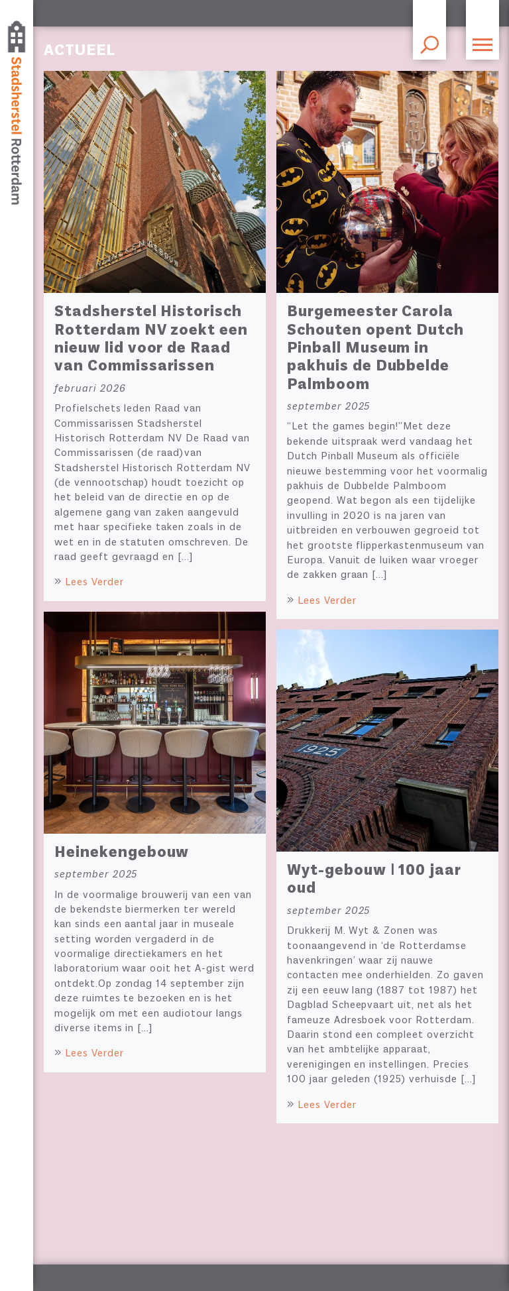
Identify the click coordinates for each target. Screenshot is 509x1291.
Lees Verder (94, 582)
